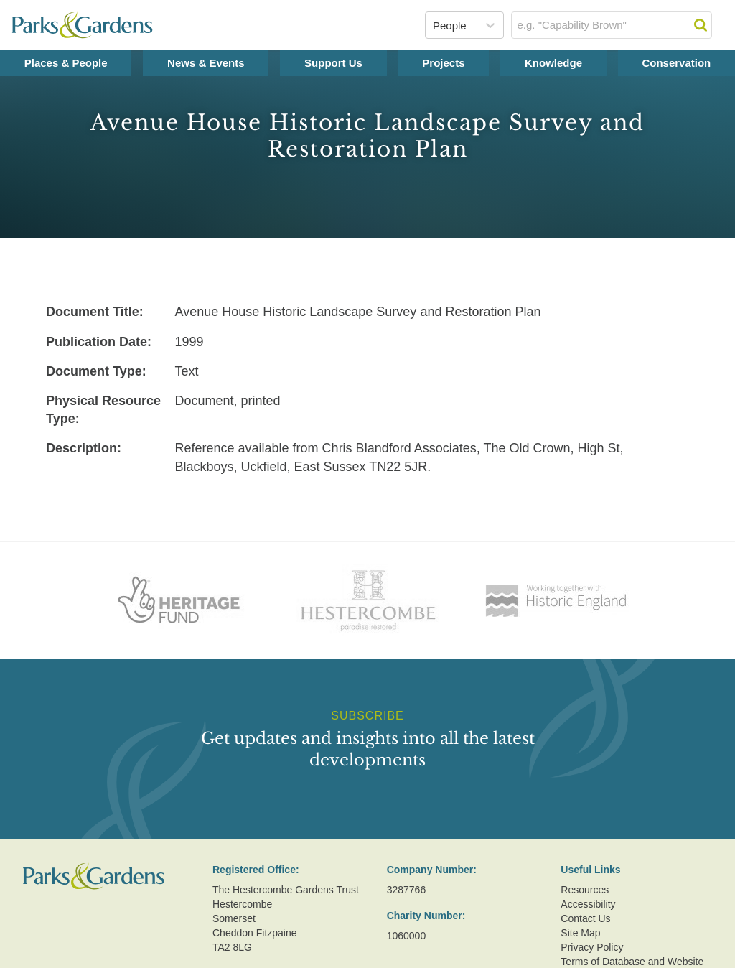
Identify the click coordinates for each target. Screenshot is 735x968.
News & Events (206, 63)
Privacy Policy (592, 947)
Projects (443, 63)
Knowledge (553, 63)
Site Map (580, 933)
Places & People (66, 63)
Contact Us (585, 918)
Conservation (676, 63)
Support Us (333, 63)
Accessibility (588, 904)
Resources (585, 889)
